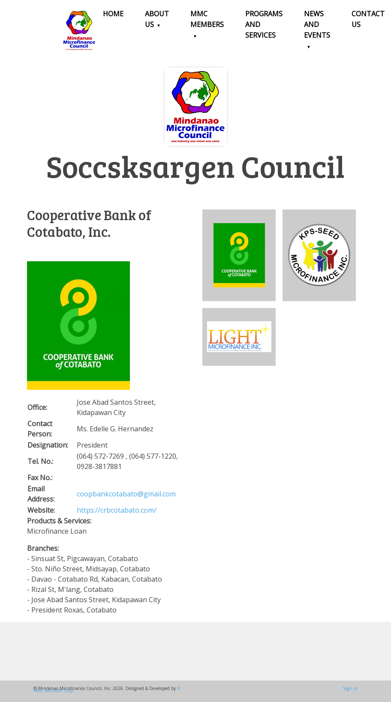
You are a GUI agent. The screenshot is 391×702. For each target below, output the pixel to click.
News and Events (317, 24)
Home (113, 13)
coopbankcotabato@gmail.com (126, 494)
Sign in (350, 688)
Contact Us (368, 19)
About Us (157, 19)
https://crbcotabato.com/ (116, 510)
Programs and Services (264, 24)
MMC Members (207, 19)
